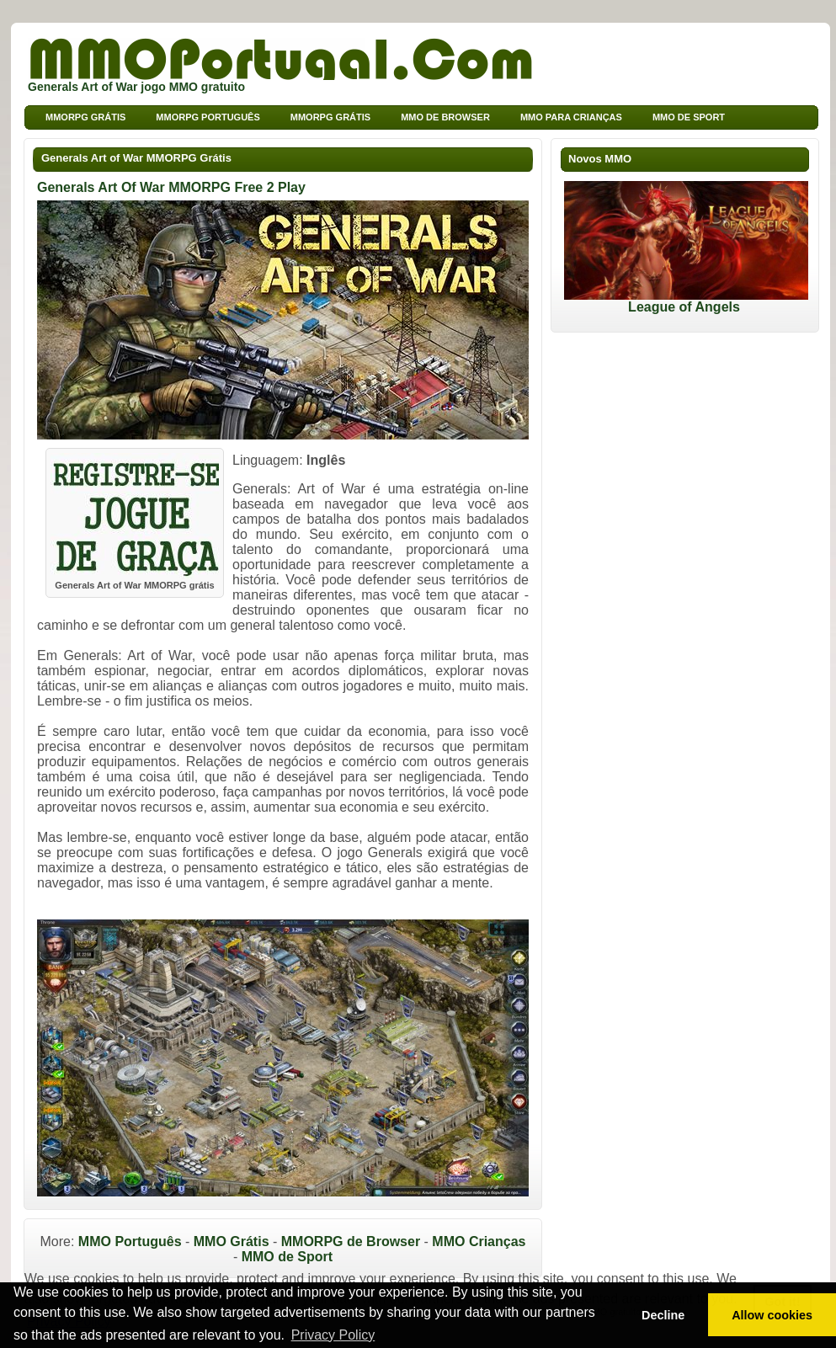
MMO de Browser (445, 117)
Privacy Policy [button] (333, 1335)
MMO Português (130, 1241)
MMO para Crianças (571, 117)
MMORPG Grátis (330, 117)
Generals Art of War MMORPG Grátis (136, 158)
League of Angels (686, 301)
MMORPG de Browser (350, 1241)
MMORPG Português (207, 117)
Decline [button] (663, 1315)
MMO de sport (688, 117)
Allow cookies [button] (772, 1315)
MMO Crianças (478, 1241)
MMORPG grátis (85, 117)
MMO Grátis (231, 1241)
